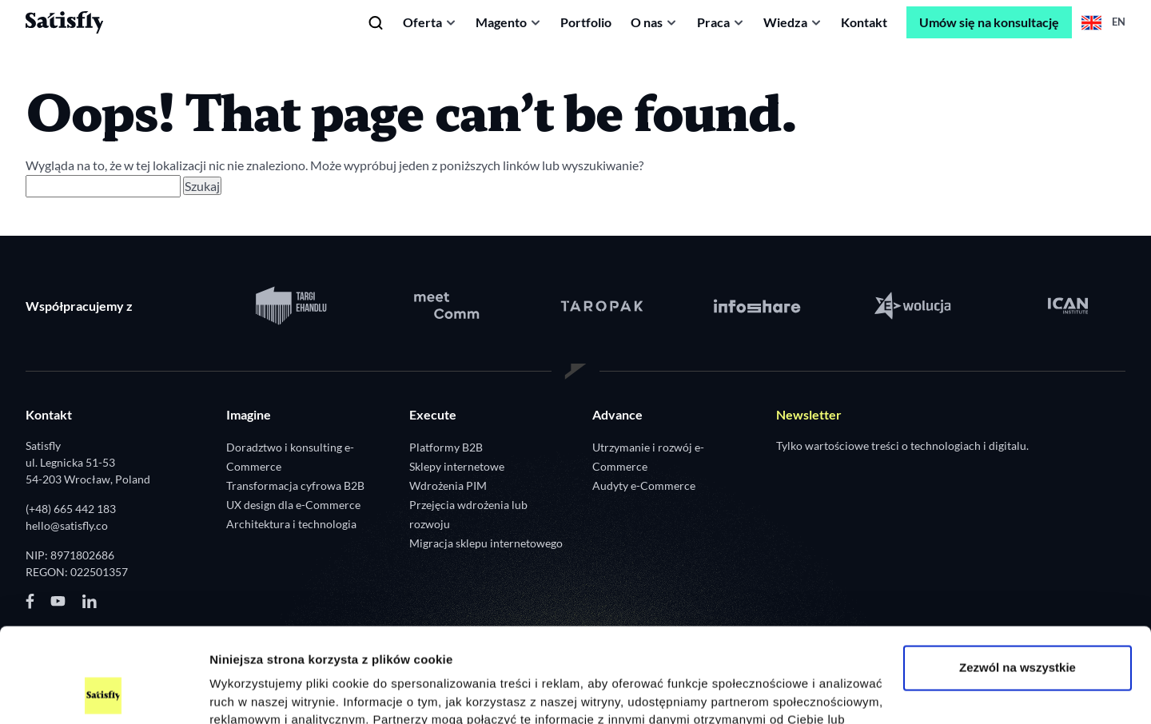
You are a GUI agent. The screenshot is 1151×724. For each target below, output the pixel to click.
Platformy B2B (446, 447)
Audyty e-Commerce (643, 485)
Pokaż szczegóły (257, 692)
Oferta (422, 22)
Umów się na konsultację (989, 22)
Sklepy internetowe (456, 466)
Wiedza (785, 22)
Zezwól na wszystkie (1017, 579)
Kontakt (864, 22)
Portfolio (585, 22)
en (1103, 22)
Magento (501, 22)
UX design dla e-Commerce (293, 504)
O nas (647, 22)
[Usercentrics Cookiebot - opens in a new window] (103, 693)
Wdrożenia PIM (448, 485)
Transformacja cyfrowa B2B (295, 485)
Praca (713, 22)
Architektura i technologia (291, 524)
